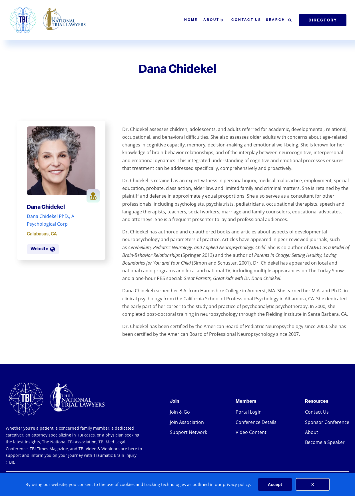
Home (191, 20)
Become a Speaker (325, 442)
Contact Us (246, 20)
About (214, 20)
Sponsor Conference (327, 422)
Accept (275, 484)
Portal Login (249, 412)
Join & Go (180, 412)
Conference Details (256, 422)
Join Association (187, 422)
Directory (322, 20)
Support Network (188, 432)
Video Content (251, 432)
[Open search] (278, 20)
